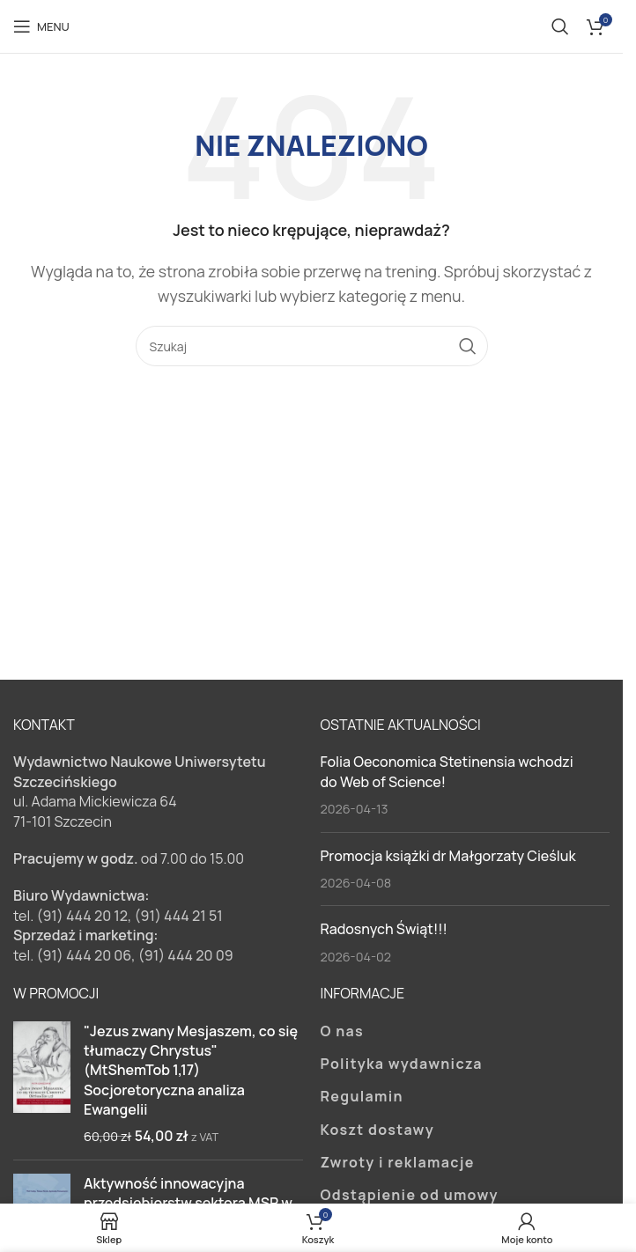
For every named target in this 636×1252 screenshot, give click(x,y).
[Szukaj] (560, 26)
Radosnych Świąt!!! (384, 929)
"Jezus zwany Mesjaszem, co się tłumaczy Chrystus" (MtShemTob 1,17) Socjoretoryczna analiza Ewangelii (191, 1070)
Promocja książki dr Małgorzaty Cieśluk (448, 855)
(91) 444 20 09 (185, 955)
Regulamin (362, 1096)
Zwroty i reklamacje (398, 1162)
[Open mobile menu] (41, 26)
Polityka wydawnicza (402, 1063)
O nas (343, 1031)
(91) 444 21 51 (179, 915)
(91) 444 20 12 (82, 915)
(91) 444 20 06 (83, 955)
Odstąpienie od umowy (410, 1194)
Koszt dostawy (377, 1129)
